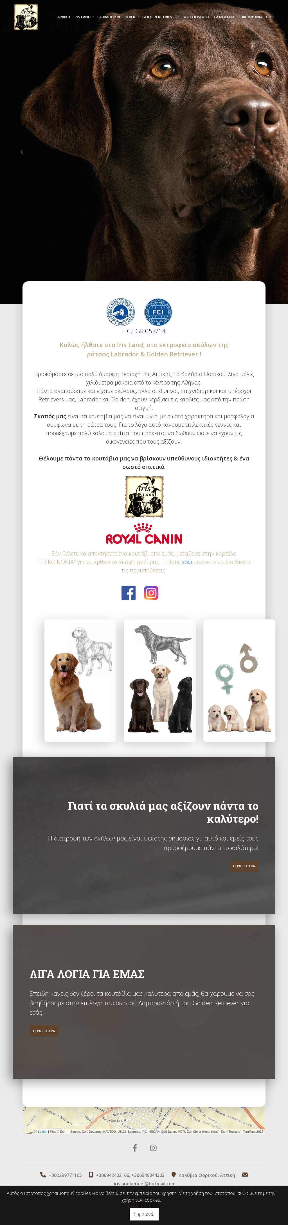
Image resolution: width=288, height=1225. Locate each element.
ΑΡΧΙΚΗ (63, 17)
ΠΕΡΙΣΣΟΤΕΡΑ (244, 846)
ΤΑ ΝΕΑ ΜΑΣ (224, 17)
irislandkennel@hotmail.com (145, 1184)
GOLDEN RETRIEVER (159, 17)
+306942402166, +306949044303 (130, 1175)
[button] (21, 152)
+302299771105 (65, 1175)
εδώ (187, 562)
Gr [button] (269, 17)
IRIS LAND (82, 17)
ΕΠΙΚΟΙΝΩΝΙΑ (250, 17)
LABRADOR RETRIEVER (116, 17)
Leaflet (42, 1131)
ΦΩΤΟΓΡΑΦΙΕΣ (196, 17)
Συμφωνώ (144, 1214)
